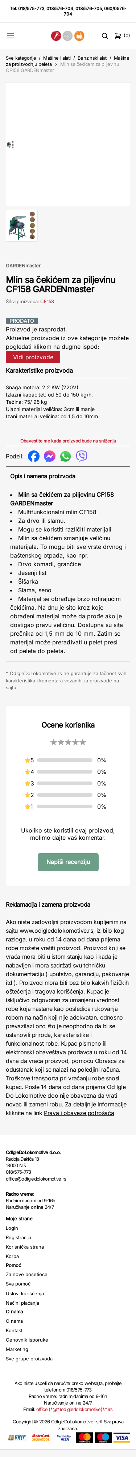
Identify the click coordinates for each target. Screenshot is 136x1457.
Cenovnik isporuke (27, 1347)
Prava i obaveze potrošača (79, 1120)
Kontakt (14, 1337)
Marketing (17, 1356)
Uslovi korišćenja (25, 1301)
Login (12, 1235)
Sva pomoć (18, 1291)
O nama (14, 1328)
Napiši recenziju (68, 869)
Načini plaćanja (22, 1310)
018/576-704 (59, 8)
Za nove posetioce (27, 1281)
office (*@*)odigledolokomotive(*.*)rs (74, 1416)
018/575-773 (31, 8)
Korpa (12, 1263)
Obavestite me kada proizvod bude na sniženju (68, 448)
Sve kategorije (21, 58)
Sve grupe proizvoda (29, 1366)
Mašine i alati (56, 58)
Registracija (18, 1245)
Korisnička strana (25, 1254)
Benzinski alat (92, 58)
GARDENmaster (23, 273)
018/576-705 (88, 8)
